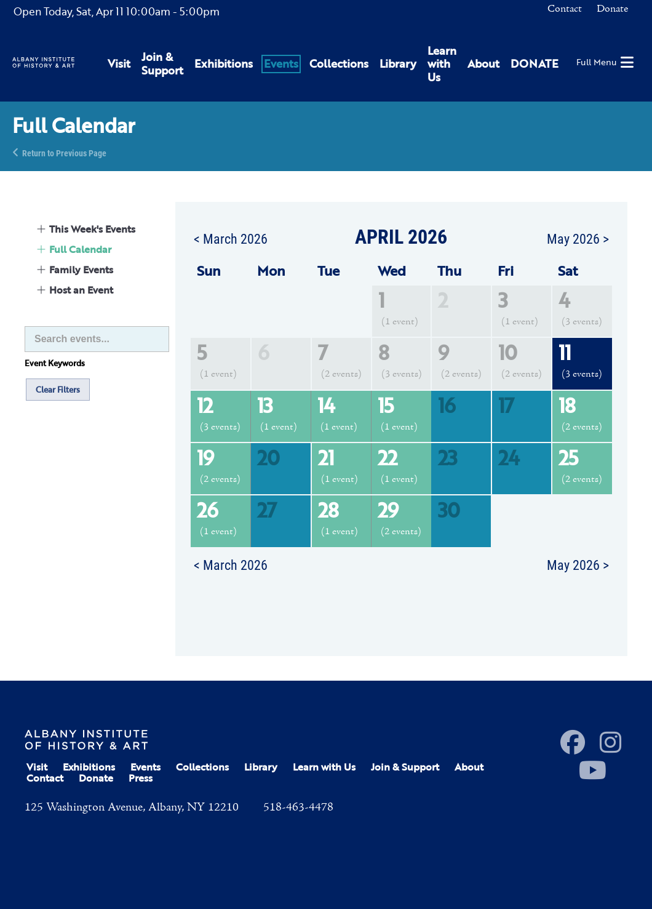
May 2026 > (578, 238)
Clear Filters (58, 389)
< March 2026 (231, 238)
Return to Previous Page (64, 152)
